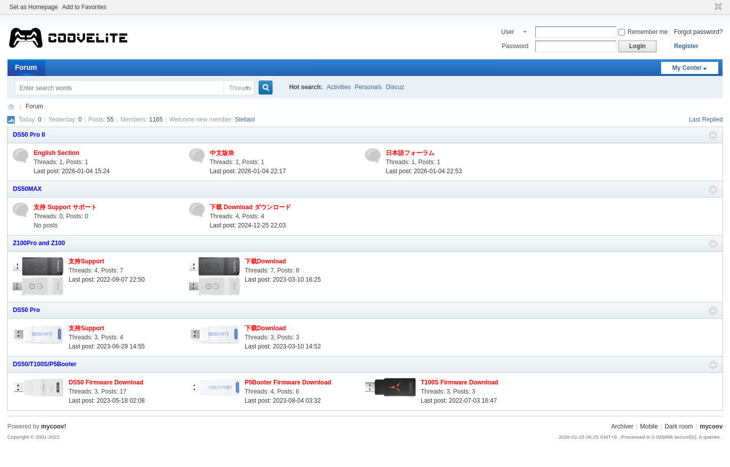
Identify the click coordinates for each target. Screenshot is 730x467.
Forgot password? (698, 31)
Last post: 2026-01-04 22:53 (424, 171)
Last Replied (706, 119)
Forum (26, 67)
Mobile (649, 426)
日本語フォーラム (410, 153)
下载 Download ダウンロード (250, 207)
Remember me (643, 31)
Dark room (679, 426)
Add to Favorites (84, 7)
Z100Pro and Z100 (39, 243)
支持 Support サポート (65, 207)
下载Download (265, 261)
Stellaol (244, 119)
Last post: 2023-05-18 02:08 (106, 400)
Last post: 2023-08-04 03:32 (283, 400)
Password (515, 46)
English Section (56, 153)
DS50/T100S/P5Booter (44, 364)
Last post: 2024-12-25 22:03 (248, 225)
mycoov (11, 106)
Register (686, 46)
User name (509, 32)
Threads (240, 88)
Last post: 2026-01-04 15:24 (71, 171)
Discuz (395, 87)
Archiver (622, 426)
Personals (368, 87)
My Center (687, 67)
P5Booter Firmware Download (288, 382)
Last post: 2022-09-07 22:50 (106, 279)
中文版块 (222, 153)
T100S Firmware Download (459, 382)
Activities (338, 87)
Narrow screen (717, 7)
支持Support (86, 261)
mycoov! (53, 426)
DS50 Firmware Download (105, 382)
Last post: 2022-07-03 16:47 (459, 400)
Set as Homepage (33, 7)
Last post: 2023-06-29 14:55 (106, 346)
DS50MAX (27, 188)
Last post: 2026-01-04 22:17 (248, 171)
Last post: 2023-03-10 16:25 (283, 279)
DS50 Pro (26, 310)
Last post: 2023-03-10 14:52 (283, 346)
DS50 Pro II (29, 134)
